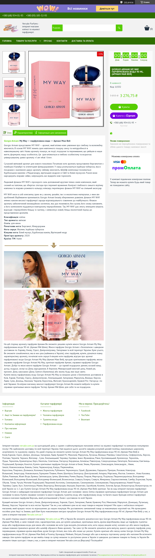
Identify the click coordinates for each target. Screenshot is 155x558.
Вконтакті (85, 419)
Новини (8, 432)
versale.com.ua (27, 445)
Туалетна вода (50, 419)
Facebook (85, 410)
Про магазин (11, 428)
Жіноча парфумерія (52, 410)
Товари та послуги (26, 41)
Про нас (48, 41)
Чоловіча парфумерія (53, 415)
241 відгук (128, 2)
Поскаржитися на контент (109, 555)
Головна (7, 41)
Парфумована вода (52, 424)
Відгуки (8, 410)
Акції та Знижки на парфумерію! (20, 415)
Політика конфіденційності (134, 555)
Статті (7, 437)
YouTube (85, 415)
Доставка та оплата (83, 41)
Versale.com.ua (34, 514)
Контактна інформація (15, 424)
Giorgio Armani (11, 140)
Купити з (125, 115)
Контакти (62, 41)
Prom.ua (92, 552)
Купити (126, 107)
